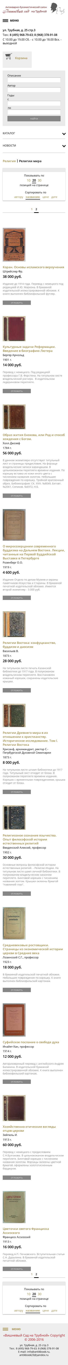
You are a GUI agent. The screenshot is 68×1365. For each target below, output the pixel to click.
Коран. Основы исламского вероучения (33, 267)
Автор (11, 85)
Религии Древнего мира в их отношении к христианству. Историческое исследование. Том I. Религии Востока (30, 739)
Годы (10, 95)
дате (54, 197)
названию (33, 197)
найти (34, 118)
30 (39, 180)
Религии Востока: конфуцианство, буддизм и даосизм (29, 645)
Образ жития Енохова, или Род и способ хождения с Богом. (34, 437)
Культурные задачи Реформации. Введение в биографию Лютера (29, 349)
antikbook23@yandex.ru (34, 1355)
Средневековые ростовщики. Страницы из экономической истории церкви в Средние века (33, 949)
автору (18, 197)
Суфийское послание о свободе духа (31, 1042)
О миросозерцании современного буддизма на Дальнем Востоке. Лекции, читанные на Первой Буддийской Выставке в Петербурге (34, 552)
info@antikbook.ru (38, 1351)
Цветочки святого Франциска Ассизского (26, 1231)
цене (45, 197)
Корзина (21, 58)
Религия (9, 161)
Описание (14, 75)
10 (28, 180)
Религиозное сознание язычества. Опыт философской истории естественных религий (30, 839)
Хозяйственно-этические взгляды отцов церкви (29, 1129)
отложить (17, 302)
